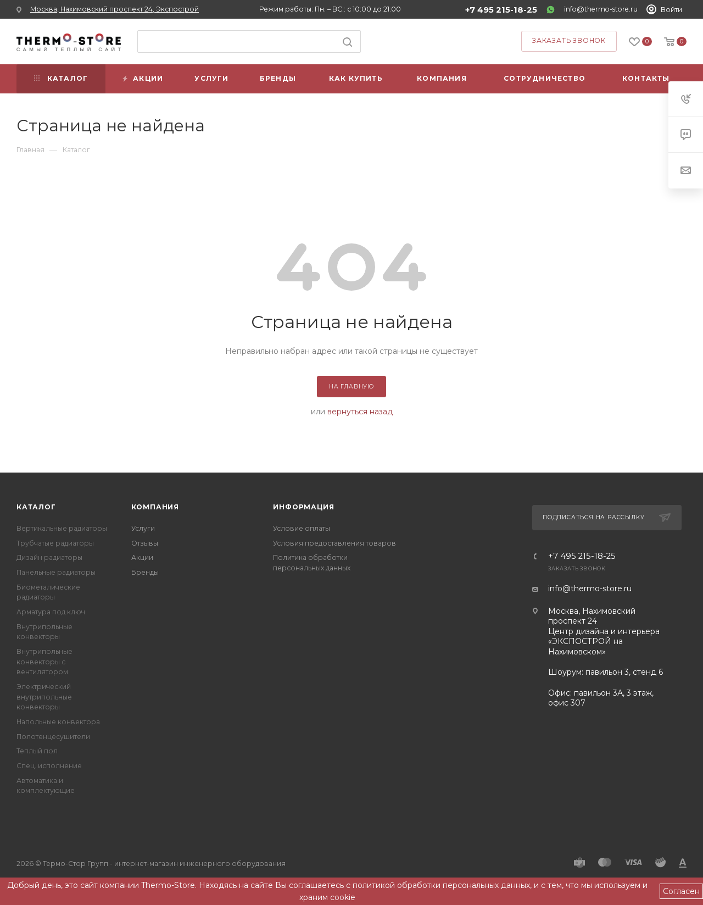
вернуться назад (360, 412)
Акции (142, 557)
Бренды (145, 572)
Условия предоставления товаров (334, 543)
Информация (303, 507)
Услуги (143, 528)
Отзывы (144, 543)
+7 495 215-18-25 (501, 10)
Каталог (36, 507)
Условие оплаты (301, 528)
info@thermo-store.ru (601, 9)
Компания (155, 507)
